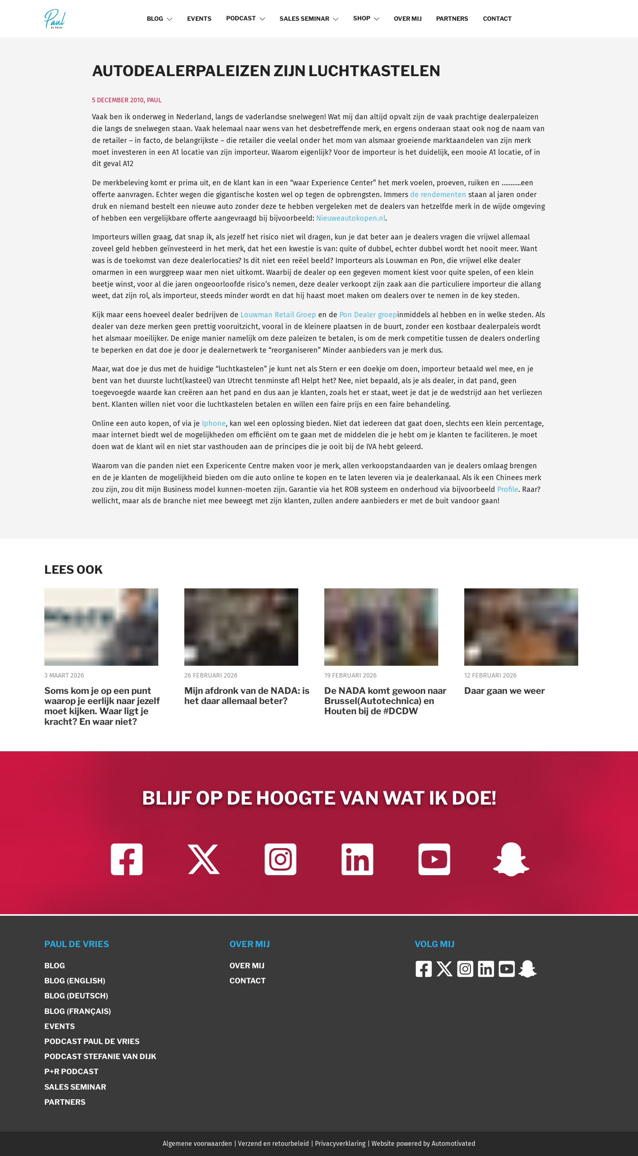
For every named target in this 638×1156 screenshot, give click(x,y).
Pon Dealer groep (368, 314)
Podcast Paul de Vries (92, 1041)
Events (199, 18)
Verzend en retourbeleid (273, 1143)
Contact (497, 18)
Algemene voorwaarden (197, 1143)
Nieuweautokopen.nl (350, 218)
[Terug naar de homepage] (55, 18)
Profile (507, 489)
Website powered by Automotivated (423, 1143)
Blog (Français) (77, 1011)
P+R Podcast (71, 1071)
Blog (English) (74, 980)
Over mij (408, 18)
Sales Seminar (309, 19)
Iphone (214, 423)
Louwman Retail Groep (278, 314)
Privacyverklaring (340, 1143)
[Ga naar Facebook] (126, 861)
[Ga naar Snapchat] (511, 861)
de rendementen (438, 194)
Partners (452, 18)
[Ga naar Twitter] (203, 861)
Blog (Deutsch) (76, 995)
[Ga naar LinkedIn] (357, 861)
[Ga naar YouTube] (434, 861)
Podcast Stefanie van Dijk (100, 1056)
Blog (160, 19)
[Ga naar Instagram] (280, 861)
